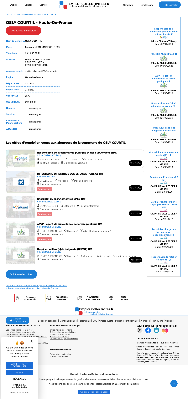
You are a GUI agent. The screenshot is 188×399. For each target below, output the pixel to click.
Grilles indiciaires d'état (60, 334)
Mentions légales (68, 320)
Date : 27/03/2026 (163, 264)
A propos (145, 320)
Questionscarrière (62, 298)
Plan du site (157, 320)
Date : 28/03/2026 (164, 135)
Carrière (45, 4)
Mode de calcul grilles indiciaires (64, 339)
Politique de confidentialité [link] (19, 386)
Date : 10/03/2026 (163, 238)
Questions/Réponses (59, 356)
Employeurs (145, 4)
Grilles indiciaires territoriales (62, 330)
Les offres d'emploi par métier (19, 330)
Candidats (126, 4)
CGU (95, 320)
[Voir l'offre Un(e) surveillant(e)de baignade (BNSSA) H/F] (75, 255)
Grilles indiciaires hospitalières (63, 332)
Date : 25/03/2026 (164, 84)
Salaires (30, 4)
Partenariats (85, 320)
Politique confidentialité (127, 320)
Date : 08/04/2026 (164, 60)
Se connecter (169, 4)
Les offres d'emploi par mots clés (20, 332)
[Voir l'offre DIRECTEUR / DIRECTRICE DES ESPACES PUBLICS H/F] (75, 182)
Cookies (169, 320)
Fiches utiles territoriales (60, 354)
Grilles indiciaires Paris (59, 336)
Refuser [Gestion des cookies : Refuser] (19, 372)
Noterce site (124, 298)
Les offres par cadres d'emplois (20, 334)
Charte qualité (106, 320)
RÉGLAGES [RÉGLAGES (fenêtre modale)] (19, 379)
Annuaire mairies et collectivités (28, 15)
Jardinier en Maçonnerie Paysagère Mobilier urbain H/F (164, 205)
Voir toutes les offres (21, 274)
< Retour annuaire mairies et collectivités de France (32, 288)
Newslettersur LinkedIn (93, 298)
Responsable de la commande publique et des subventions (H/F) (164, 31)
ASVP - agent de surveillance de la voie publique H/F (164, 78)
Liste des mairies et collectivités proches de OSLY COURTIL (36, 285)
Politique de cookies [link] (19, 392)
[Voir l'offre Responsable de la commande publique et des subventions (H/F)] (75, 159)
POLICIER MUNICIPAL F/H (164, 54)
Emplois (15, 4)
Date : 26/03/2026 (164, 110)
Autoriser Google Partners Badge (94, 392)
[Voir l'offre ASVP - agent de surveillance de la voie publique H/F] (75, 232)
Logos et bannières (48, 320)
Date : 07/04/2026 (164, 211)
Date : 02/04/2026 (164, 36)
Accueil (10, 15)
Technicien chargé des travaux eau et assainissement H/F (164, 232)
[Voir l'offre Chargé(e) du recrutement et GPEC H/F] (75, 207)
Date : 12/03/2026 (164, 184)
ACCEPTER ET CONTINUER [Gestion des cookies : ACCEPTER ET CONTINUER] (19, 365)
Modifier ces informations (23, 30)
